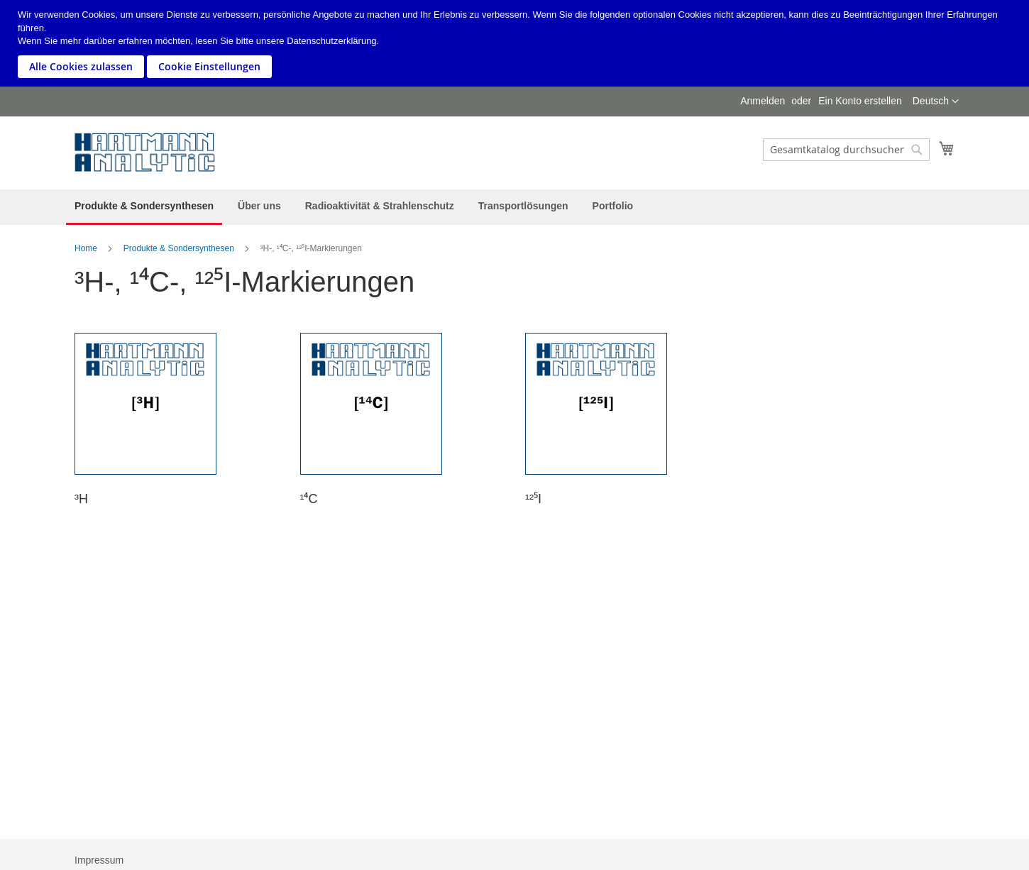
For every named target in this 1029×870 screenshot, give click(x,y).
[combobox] (846, 149)
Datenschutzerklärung (331, 40)
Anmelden (762, 100)
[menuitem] (144, 207)
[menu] (514, 207)
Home (86, 248)
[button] (936, 101)
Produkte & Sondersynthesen (178, 248)
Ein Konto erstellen (860, 100)
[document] (516, 43)
